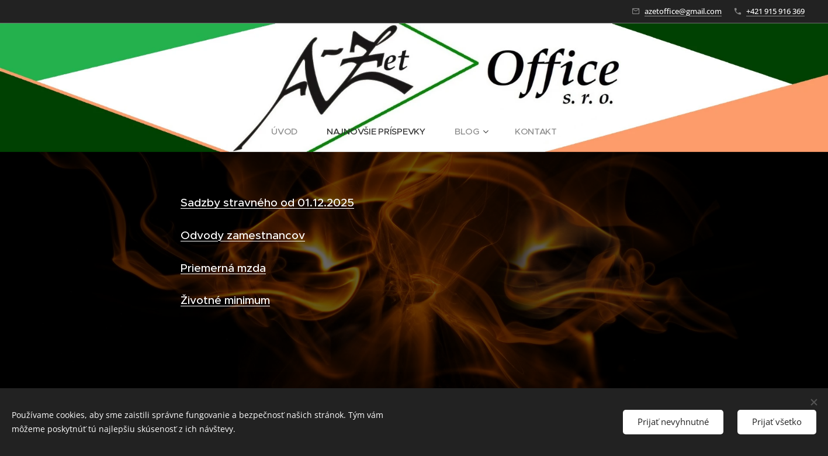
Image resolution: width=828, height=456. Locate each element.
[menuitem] (289, 131)
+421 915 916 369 (775, 11)
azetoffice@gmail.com (683, 11)
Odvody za (210, 235)
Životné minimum (225, 300)
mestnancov (272, 235)
